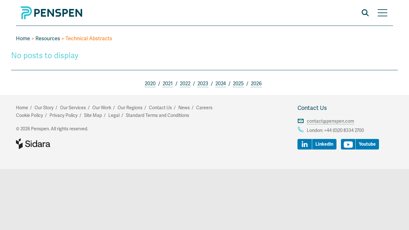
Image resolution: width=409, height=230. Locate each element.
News (184, 108)
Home (23, 38)
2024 (220, 83)
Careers (204, 108)
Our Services (73, 108)
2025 (238, 83)
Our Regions (130, 108)
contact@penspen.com (330, 121)
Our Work (101, 108)
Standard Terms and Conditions (157, 115)
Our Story (44, 108)
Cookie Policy (29, 115)
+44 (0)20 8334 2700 (344, 130)
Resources (47, 38)
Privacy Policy (64, 115)
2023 (202, 83)
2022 (185, 83)
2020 (150, 83)
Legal (114, 115)
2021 (168, 83)
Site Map (93, 115)
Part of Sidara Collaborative (53, 143)
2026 (256, 83)
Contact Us (312, 107)
